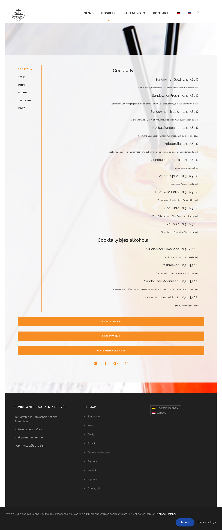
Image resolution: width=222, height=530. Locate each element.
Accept (185, 522)
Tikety (91, 434)
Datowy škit (94, 488)
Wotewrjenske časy (99, 452)
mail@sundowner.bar (29, 437)
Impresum (93, 479)
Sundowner (94, 416)
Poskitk (108, 13)
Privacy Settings (207, 522)
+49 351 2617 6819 (31, 445)
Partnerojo (134, 13)
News (89, 13)
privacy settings (167, 514)
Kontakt (161, 13)
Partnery (92, 461)
